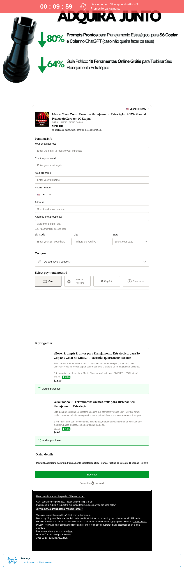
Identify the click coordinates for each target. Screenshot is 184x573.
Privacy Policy (43, 487)
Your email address (45, 148)
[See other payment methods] (136, 285)
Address (39, 206)
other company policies (65, 487)
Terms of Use (139, 483)
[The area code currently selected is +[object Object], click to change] (44, 198)
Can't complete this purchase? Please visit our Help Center (64, 463)
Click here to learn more (79, 477)
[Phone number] (101, 198)
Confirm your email (45, 162)
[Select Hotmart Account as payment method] (78, 285)
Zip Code (40, 238)
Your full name (43, 177)
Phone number (43, 191)
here (70, 493)
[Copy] (58, 471)
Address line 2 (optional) (48, 221)
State (96, 238)
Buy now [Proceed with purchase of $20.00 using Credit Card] (92, 436)
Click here (76, 134)
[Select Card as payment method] (48, 285)
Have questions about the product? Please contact (60, 458)
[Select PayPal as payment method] (107, 285)
